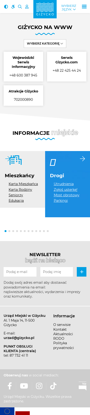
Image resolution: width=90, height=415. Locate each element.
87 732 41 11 (19, 355)
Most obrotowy (66, 195)
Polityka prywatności (63, 345)
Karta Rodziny (20, 189)
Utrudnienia (64, 184)
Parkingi (61, 200)
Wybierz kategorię (45, 43)
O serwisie (62, 325)
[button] (5, 231)
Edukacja (16, 200)
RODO (58, 338)
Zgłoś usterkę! (66, 189)
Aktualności (63, 334)
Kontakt (60, 329)
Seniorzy (16, 195)
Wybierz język (68, 7)
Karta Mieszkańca (23, 184)
